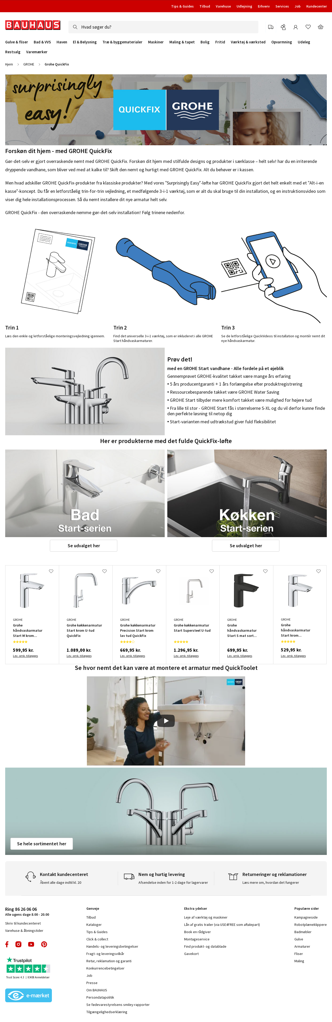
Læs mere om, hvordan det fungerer (271, 882)
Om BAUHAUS (96, 990)
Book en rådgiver (197, 931)
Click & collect (97, 939)
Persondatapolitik (100, 997)
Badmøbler (303, 931)
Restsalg (12, 52)
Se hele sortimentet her (41, 844)
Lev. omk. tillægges (25, 656)
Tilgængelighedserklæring (106, 1012)
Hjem (9, 64)
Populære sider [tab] (306, 908)
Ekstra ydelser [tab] (195, 908)
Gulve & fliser (16, 42)
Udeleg (304, 42)
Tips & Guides (182, 6)
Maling (299, 961)
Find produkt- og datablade (205, 946)
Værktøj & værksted (248, 42)
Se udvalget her (84, 546)
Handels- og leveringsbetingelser (112, 946)
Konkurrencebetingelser (105, 968)
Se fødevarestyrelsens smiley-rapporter (118, 1004)
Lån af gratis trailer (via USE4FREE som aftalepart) (222, 924)
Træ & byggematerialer (122, 42)
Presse (92, 982)
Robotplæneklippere (310, 924)
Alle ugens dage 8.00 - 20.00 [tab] (27, 911)
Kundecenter (316, 6)
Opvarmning (281, 42)
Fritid (220, 42)
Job (298, 6)
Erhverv (264, 6)
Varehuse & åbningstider (24, 930)
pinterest (44, 944)
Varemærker (36, 51)
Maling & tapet (182, 42)
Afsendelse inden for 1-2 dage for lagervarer (173, 882)
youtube (31, 944)
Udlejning (244, 6)
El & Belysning (85, 42)
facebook (7, 944)
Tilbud (204, 6)
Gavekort (191, 953)
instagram (18, 944)
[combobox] (163, 27)
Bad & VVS (42, 42)
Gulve (298, 939)
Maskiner (156, 42)
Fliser (298, 953)
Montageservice (197, 939)
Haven (62, 42)
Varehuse (223, 6)
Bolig (205, 42)
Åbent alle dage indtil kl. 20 (60, 882)
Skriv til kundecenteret (23, 923)
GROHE (28, 64)
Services (282, 6)
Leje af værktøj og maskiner (205, 917)
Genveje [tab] (92, 908)
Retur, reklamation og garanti (109, 961)
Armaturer (302, 946)
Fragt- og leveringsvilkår (105, 953)
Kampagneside (306, 917)
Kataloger (94, 924)
